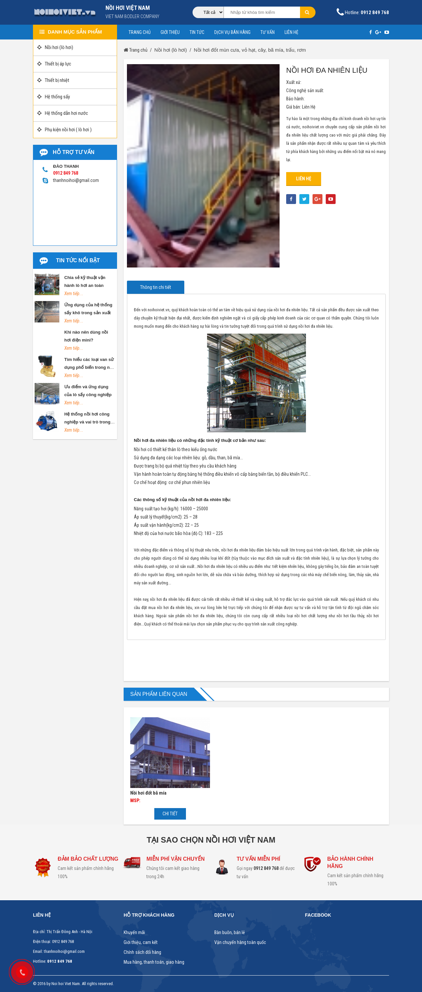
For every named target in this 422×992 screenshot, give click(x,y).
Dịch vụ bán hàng (232, 32)
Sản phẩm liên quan (158, 694)
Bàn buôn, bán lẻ (229, 932)
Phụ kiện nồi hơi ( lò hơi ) (64, 130)
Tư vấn (267, 32)
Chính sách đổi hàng (142, 952)
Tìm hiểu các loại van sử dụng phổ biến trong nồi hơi (89, 367)
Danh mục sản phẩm (71, 32)
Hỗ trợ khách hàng (149, 915)
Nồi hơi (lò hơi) (55, 47)
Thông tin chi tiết (155, 287)
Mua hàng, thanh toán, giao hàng (154, 962)
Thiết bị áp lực (54, 64)
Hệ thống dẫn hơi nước (62, 113)
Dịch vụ (224, 915)
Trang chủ (140, 32)
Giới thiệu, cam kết (141, 942)
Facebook (318, 915)
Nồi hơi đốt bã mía (148, 793)
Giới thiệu (170, 32)
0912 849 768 (266, 868)
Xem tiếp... (73, 293)
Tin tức (197, 32)
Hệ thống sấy (53, 97)
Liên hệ (291, 32)
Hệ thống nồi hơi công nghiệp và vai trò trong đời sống (87, 422)
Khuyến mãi (134, 932)
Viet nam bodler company (132, 16)
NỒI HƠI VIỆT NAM (128, 7)
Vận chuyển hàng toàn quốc (240, 942)
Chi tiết (170, 813)
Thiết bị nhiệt (53, 80)
